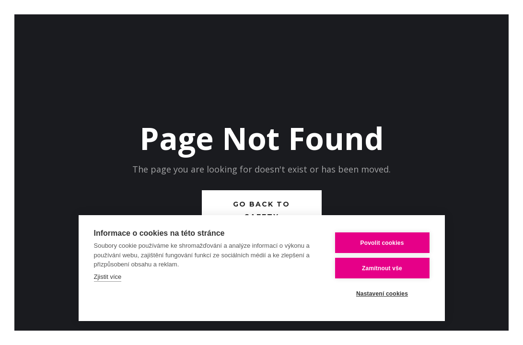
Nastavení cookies (382, 293)
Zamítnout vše (382, 268)
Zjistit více (108, 276)
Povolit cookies (382, 243)
